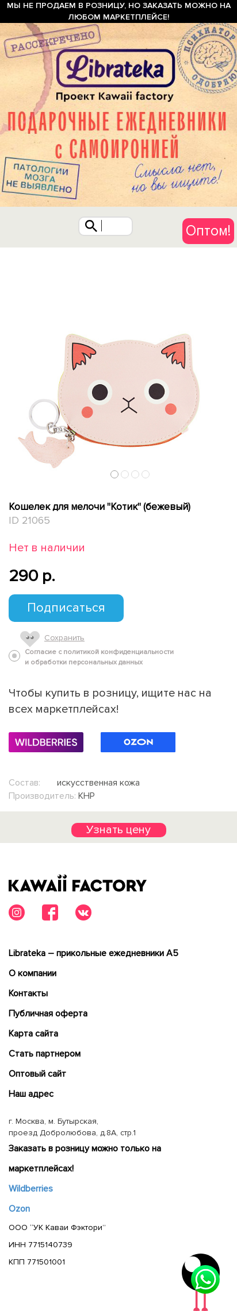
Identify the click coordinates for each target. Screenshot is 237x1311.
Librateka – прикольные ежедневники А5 (93, 953)
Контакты (28, 993)
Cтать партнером (45, 1053)
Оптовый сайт (37, 1074)
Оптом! (208, 230)
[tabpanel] (118, 365)
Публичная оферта (48, 1013)
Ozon (19, 1209)
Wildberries (31, 1188)
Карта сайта (33, 1033)
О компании (32, 973)
